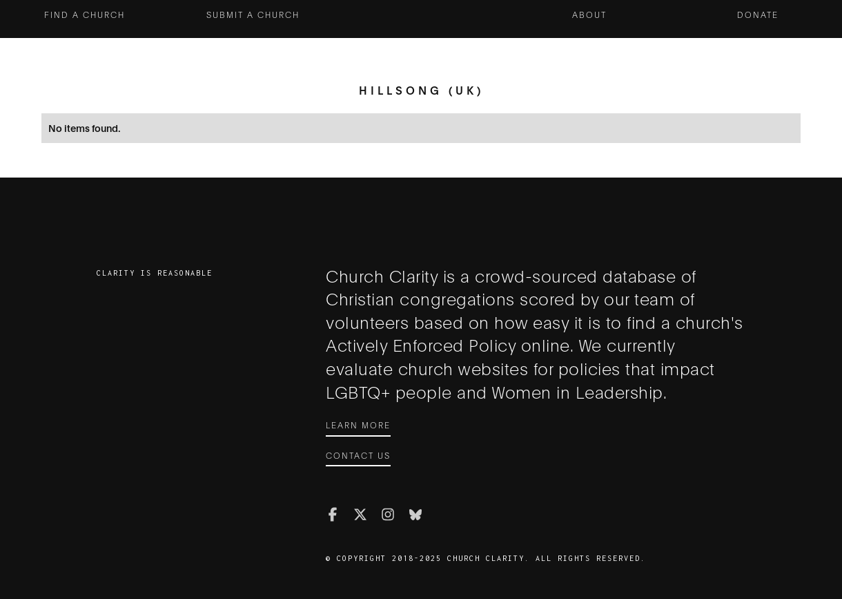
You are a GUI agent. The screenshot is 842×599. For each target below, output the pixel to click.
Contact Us (358, 455)
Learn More (358, 424)
